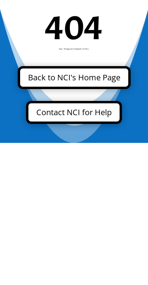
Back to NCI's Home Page (74, 77)
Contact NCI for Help (74, 112)
